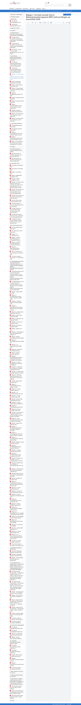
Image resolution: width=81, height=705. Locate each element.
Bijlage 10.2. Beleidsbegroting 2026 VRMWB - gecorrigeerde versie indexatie (17, 513)
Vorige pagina (67, 14)
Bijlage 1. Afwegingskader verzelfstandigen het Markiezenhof (16, 559)
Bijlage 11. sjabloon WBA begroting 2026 (16, 528)
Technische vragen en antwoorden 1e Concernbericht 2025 (16, 258)
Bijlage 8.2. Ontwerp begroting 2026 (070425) (15, 450)
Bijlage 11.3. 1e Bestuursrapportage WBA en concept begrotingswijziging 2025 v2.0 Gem (16, 536)
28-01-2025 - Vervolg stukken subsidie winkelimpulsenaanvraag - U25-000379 (17, 51)
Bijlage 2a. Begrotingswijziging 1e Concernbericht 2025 (15, 248)
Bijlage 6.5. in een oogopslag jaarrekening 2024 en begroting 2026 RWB (16, 420)
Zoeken (46, 2)
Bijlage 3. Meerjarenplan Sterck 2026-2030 (16, 85)
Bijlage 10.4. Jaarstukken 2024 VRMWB (16, 525)
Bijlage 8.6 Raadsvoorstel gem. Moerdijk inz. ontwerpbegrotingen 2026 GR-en (16, 464)
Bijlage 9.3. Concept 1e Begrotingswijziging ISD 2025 (16, 491)
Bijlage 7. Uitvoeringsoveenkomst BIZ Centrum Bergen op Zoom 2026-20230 (16, 106)
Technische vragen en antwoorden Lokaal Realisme (16, 618)
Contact (43, 8)
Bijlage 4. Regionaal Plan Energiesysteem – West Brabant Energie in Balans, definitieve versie (17, 609)
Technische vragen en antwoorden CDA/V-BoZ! (15, 668)
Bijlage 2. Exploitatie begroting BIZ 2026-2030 (15, 82)
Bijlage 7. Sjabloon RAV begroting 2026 (16, 423)
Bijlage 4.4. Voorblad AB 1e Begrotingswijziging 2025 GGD (17, 372)
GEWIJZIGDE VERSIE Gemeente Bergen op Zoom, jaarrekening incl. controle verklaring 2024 (16, 221)
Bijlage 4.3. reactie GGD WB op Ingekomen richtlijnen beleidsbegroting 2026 (16, 368)
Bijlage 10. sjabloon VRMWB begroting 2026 (15, 504)
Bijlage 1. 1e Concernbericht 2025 (14, 234)
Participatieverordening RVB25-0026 (16, 126)
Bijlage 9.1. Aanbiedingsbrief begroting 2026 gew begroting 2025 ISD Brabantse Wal (16, 483)
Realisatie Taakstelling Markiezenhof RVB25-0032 (16, 551)
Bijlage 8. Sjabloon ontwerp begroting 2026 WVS (17, 442)
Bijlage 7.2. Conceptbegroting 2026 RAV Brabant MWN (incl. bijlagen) (16, 434)
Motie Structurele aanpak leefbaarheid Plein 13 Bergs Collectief (16, 697)
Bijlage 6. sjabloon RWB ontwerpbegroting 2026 (16, 399)
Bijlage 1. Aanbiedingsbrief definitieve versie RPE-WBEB (17, 592)
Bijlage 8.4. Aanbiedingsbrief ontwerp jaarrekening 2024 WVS (15, 455)
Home (17, 10)
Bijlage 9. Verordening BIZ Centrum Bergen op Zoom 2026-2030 (16, 115)
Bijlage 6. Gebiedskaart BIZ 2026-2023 (17, 98)
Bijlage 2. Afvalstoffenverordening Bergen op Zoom (17, 659)
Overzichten (25, 8)
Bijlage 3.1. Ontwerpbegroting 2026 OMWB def (17, 341)
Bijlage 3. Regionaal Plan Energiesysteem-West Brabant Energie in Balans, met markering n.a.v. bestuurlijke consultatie (16, 602)
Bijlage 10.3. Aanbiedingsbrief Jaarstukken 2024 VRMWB (16, 521)
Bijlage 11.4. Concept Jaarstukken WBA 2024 (15, 541)
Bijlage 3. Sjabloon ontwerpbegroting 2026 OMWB (17, 337)
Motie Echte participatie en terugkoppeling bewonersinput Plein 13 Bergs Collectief (17, 692)
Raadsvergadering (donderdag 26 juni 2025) (32, 10)
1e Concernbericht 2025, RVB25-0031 (16, 228)
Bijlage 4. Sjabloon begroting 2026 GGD (15, 353)
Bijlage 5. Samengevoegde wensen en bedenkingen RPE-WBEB (16, 615)
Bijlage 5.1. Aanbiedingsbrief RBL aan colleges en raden (15, 386)
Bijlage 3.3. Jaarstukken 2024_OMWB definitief (16, 350)
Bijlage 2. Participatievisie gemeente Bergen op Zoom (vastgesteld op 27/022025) (16, 143)
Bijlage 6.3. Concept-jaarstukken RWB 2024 (15, 409)
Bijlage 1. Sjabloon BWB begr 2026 (16, 292)
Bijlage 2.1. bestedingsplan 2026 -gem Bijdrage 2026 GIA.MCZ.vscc (17, 333)
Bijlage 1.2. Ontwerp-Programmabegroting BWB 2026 (16, 302)
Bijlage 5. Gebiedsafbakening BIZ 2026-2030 (16, 94)
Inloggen (68, 704)
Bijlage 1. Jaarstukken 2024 (15, 172)
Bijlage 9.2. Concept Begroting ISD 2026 (15, 488)
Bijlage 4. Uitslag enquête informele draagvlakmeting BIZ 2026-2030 (16, 89)
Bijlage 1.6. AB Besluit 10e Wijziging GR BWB (16, 319)
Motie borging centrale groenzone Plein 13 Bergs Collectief (16, 687)
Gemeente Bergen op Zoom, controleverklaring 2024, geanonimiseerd (16, 205)
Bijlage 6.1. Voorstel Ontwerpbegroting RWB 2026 (16, 403)
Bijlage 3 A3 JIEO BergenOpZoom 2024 (14, 179)
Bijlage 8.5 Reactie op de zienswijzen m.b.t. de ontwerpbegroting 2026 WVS (16, 459)
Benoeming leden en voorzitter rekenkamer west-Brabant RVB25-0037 (16, 155)
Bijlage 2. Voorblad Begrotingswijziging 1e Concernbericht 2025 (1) (15, 239)
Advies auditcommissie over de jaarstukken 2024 (16, 200)
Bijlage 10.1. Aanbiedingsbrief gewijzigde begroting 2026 (16, 508)
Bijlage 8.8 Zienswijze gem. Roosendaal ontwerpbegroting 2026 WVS (17, 475)
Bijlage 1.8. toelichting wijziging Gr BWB (15, 326)
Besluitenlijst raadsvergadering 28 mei (15, 21)
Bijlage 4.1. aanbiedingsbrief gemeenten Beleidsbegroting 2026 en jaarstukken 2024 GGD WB (16, 358)
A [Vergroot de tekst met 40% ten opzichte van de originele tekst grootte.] (70, 11)
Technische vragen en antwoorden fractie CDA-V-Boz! (17, 544)
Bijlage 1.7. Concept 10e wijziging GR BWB (16, 322)
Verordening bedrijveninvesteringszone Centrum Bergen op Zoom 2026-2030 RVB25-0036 (15, 64)
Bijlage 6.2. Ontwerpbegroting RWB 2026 (16, 406)
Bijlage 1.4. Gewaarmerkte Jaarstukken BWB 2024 (16, 312)
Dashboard (11, 8)
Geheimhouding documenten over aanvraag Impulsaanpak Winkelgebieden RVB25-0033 (16, 39)
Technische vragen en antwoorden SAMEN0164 (15, 622)
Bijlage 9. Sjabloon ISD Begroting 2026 (16, 479)
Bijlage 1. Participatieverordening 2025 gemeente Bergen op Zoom (16, 133)
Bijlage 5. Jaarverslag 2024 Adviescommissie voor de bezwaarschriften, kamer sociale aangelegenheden (17, 191)
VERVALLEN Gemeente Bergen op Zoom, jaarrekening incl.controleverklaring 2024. (16, 216)
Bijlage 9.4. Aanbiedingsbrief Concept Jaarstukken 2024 (15, 500)
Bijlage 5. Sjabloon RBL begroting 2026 (16, 381)
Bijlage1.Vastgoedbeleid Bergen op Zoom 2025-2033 (16, 634)
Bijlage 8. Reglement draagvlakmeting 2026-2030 (16, 111)
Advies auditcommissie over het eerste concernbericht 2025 (16, 253)
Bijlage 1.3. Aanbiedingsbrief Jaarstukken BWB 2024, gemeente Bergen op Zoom (16, 308)
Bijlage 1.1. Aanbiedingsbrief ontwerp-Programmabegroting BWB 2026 (16, 297)
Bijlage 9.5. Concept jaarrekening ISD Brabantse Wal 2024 (17, 496)
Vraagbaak (38, 8)
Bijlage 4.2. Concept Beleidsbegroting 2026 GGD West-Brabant (16, 363)
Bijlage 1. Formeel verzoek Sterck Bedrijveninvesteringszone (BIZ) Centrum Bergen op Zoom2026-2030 (17, 76)
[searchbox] (56, 5)
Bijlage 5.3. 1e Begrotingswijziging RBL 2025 (16, 393)
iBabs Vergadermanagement (58, 704)
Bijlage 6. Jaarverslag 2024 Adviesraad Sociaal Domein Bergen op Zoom (17, 197)
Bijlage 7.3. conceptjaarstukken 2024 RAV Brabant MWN (16, 439)
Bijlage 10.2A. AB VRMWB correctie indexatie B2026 (16, 517)
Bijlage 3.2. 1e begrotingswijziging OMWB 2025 (16, 346)
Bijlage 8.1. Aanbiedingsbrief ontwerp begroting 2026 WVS (15, 447)
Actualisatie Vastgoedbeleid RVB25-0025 (16, 627)
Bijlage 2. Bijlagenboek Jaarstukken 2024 (16, 176)
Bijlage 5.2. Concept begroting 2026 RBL (15, 389)
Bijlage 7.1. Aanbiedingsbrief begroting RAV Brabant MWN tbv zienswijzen (16, 428)
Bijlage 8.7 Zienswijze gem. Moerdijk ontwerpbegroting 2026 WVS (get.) (17, 470)
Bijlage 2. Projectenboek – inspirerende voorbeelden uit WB (16, 596)
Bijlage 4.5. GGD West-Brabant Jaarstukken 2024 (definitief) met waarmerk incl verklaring (16, 377)
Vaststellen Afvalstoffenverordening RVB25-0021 (15, 647)
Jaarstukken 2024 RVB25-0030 (16, 166)
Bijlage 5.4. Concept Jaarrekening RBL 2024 (15, 396)
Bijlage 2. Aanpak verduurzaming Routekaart (16, 637)
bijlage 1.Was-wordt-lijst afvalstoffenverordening (16, 655)
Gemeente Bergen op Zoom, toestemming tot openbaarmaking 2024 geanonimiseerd (15, 210)
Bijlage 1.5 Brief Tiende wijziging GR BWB (16, 316)
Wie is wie (32, 8)
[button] (69, 5)
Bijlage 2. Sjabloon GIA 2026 (16, 329)
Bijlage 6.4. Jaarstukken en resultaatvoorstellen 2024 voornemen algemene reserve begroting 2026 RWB (17, 414)
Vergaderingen (18, 8)
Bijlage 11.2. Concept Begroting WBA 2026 (15, 531)
